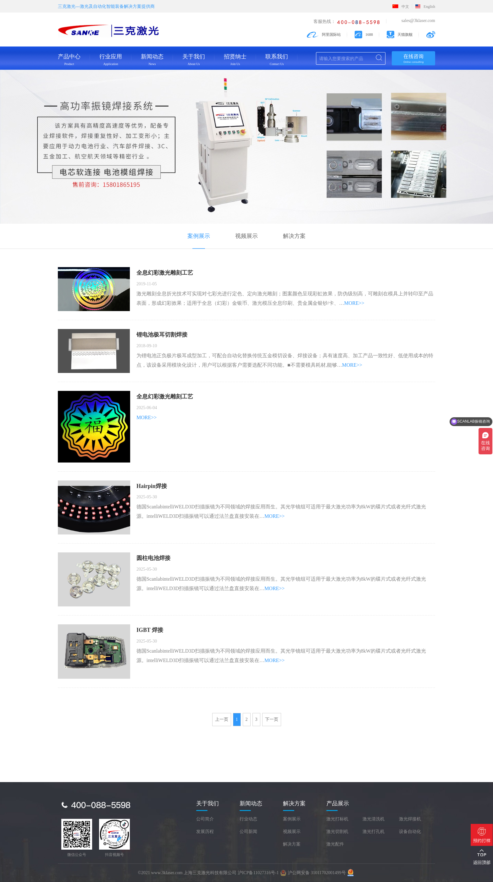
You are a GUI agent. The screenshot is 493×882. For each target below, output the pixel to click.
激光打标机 (337, 819)
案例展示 (198, 236)
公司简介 (205, 819)
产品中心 (69, 59)
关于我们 (193, 59)
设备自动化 (410, 832)
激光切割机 (337, 832)
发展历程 (205, 832)
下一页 (271, 719)
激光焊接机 (410, 819)
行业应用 (110, 59)
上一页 (221, 719)
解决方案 (294, 236)
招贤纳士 (235, 59)
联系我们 (276, 59)
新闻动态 (152, 59)
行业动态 (248, 819)
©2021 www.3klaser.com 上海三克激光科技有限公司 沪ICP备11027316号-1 (208, 872)
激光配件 (335, 844)
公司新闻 (248, 832)
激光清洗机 (374, 819)
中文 (400, 6)
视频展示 (246, 236)
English (425, 6)
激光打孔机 (374, 832)
